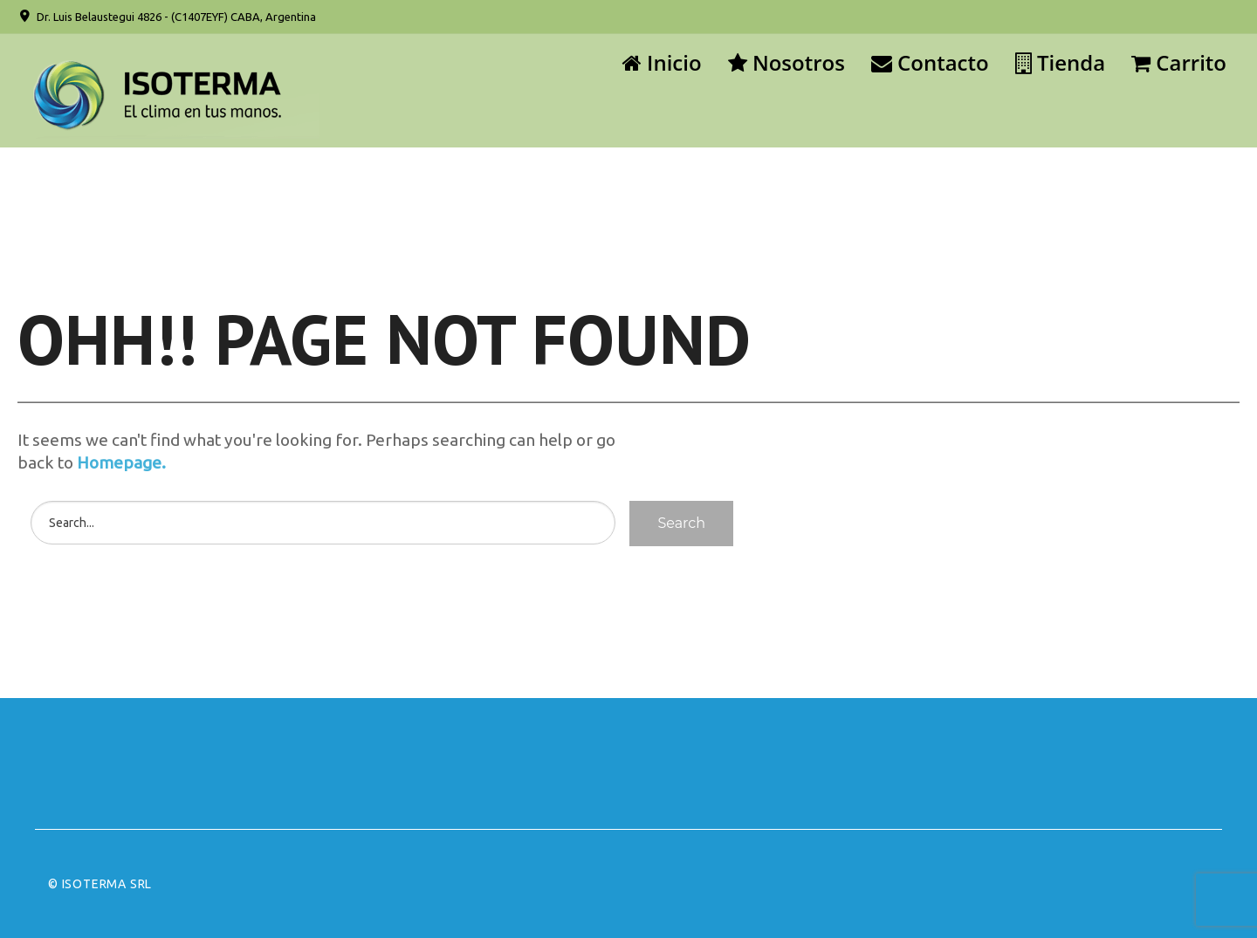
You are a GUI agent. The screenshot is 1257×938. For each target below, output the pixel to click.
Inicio (662, 62)
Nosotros (786, 62)
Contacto (930, 62)
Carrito (1178, 62)
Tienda (1060, 62)
